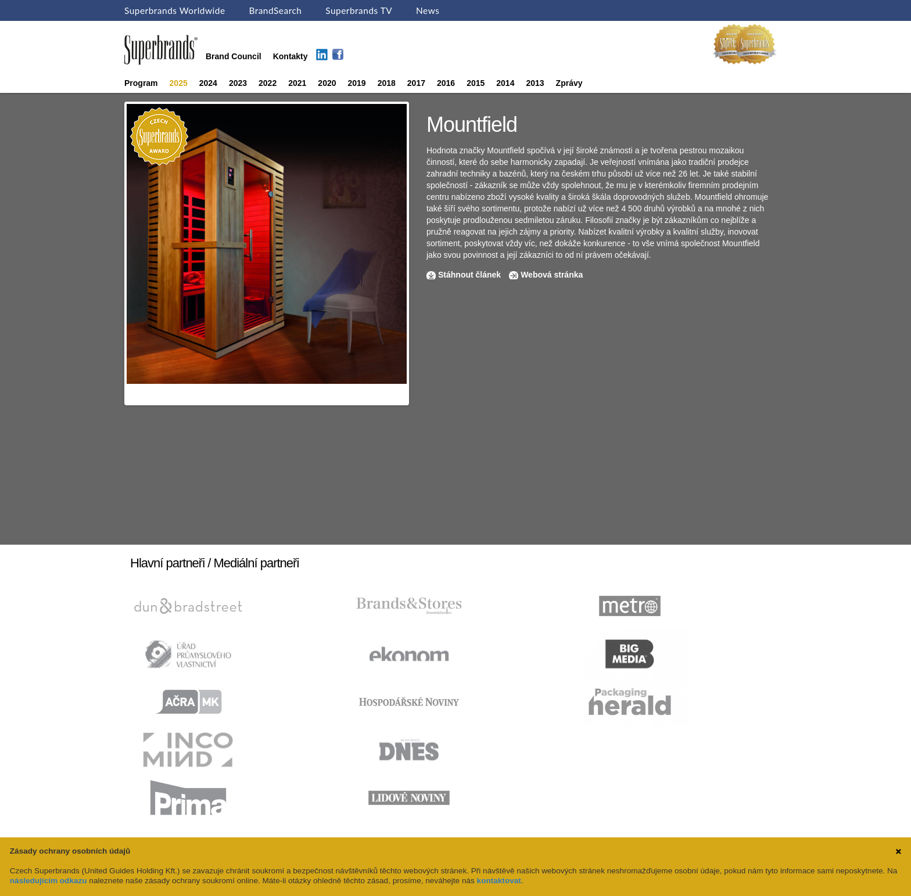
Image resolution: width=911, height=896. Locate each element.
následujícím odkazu (48, 880)
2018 (387, 83)
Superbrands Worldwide (174, 10)
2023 (238, 83)
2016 (446, 83)
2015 (476, 83)
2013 (535, 83)
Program (141, 83)
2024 (208, 83)
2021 (297, 83)
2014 (505, 83)
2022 (268, 83)
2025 (179, 83)
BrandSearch (275, 10)
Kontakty (290, 56)
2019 (357, 83)
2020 (327, 83)
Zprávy (569, 83)
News (427, 10)
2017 (416, 83)
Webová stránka (552, 274)
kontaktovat (499, 880)
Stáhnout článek (469, 274)
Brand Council (233, 56)
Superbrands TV (358, 10)
